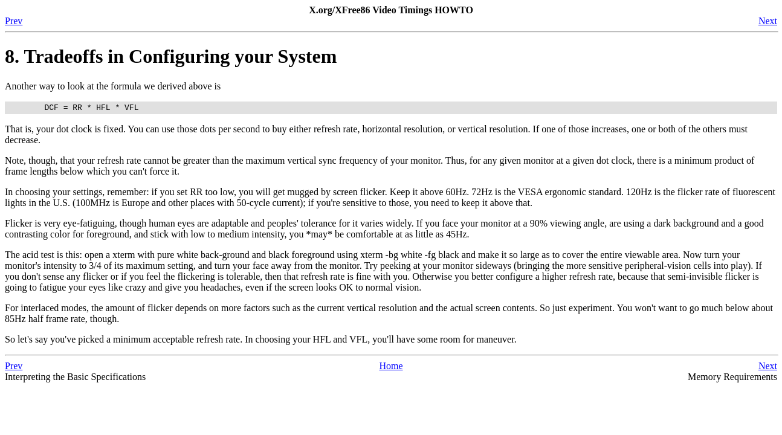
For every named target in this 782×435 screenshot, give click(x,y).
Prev (13, 21)
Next (767, 21)
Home (390, 367)
